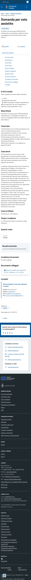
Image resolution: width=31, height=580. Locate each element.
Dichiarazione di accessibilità (8, 540)
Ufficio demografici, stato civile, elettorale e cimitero (15, 285)
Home (2, 13)
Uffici (2, 410)
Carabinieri (4, 524)
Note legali (4, 537)
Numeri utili (4, 487)
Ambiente (3, 422)
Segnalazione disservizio (7, 546)
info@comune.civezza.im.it (13, 293)
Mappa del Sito (22, 570)
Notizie (3, 445)
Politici (3, 407)
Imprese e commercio (7, 433)
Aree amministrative (6, 394)
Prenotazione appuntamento (9, 548)
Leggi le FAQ (4, 544)
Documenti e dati (5, 397)
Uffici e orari (4, 485)
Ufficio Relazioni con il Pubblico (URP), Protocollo (14, 482)
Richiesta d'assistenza (7, 550)
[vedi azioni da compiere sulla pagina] (21, 46)
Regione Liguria (5, 2)
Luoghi (3, 454)
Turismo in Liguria (5, 532)
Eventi (3, 457)
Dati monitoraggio (6, 568)
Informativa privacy (6, 534)
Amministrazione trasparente (9, 542)
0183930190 (11, 291)
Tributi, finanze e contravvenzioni (10, 435)
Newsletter (4, 561)
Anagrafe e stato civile (15, 13)
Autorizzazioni (5, 427)
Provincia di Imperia (6, 518)
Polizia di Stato (5, 526)
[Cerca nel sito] (26, 7)
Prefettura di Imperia (6, 521)
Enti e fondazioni (5, 399)
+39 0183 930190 (11, 472)
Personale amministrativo (8, 405)
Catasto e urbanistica (7, 430)
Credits (9, 570)
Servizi (7, 13)
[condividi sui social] (5, 46)
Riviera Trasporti (5, 529)
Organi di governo (6, 402)
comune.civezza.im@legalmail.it (14, 295)
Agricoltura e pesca (6, 419)
